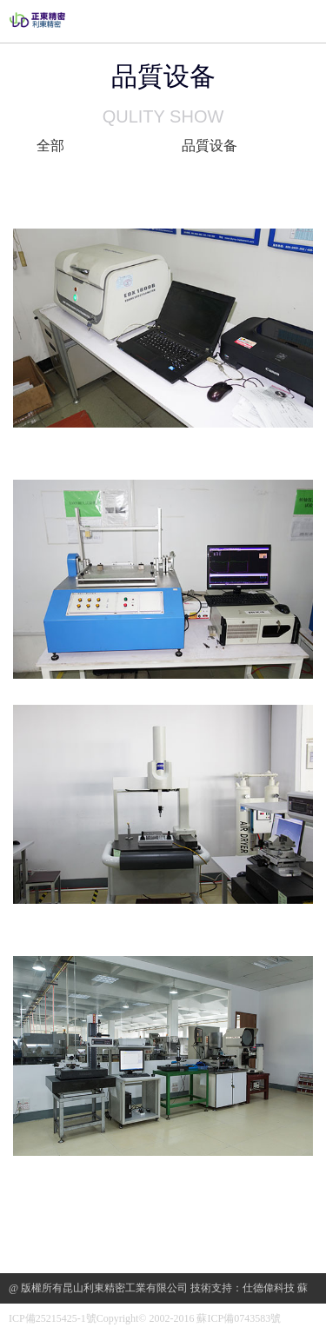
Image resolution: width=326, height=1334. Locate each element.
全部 (50, 145)
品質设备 (209, 145)
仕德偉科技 (269, 1288)
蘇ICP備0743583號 (238, 1318)
